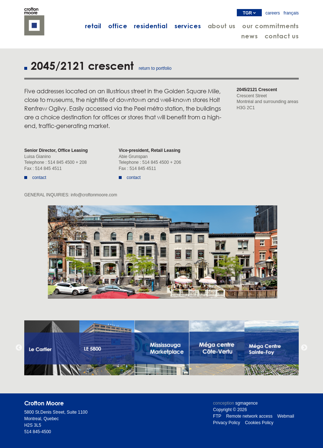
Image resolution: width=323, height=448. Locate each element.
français (291, 13)
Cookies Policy (259, 422)
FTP (217, 416)
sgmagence (246, 403)
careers (272, 13)
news (249, 36)
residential (150, 26)
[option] (161, 252)
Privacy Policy (226, 422)
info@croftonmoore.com (94, 194)
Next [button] (304, 347)
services (188, 26)
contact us (282, 36)
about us (222, 26)
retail (93, 26)
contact (39, 177)
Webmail (285, 416)
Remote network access (249, 416)
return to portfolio (155, 68)
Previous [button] (18, 347)
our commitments (270, 26)
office (117, 26)
